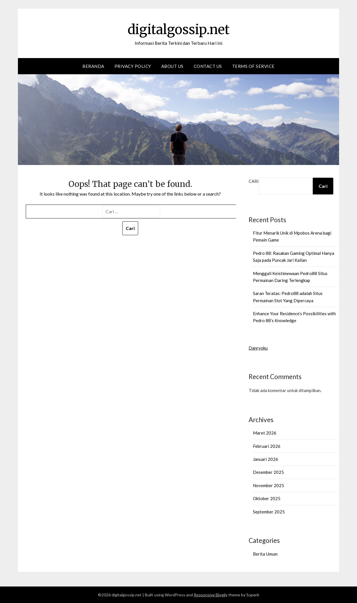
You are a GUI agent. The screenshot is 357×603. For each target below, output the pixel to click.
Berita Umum (265, 553)
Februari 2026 (266, 446)
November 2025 (268, 485)
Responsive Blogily (210, 594)
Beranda (93, 66)
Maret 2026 (264, 432)
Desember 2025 (268, 472)
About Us (172, 66)
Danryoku (258, 347)
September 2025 (269, 511)
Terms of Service (253, 66)
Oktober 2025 (266, 498)
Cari (254, 181)
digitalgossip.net (178, 29)
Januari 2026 (265, 459)
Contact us (208, 66)
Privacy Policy (132, 66)
